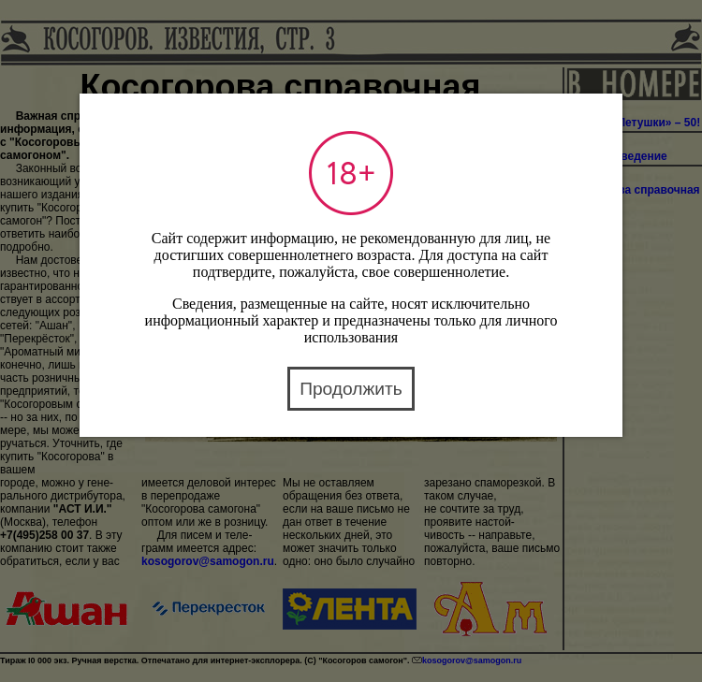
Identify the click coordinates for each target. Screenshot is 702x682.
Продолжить (351, 389)
